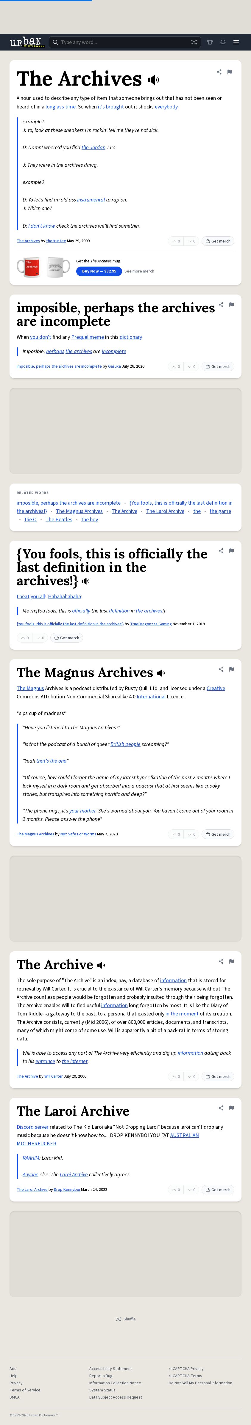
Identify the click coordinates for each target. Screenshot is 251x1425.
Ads (13, 1369)
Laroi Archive (74, 1174)
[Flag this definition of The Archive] (231, 961)
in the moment (182, 1014)
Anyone (30, 1174)
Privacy (16, 1383)
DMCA (15, 1397)
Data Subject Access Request (115, 1397)
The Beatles (59, 519)
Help (14, 1376)
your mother (82, 811)
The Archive (124, 511)
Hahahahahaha (64, 596)
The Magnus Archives (79, 511)
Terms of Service (25, 1390)
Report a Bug (101, 1376)
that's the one (51, 761)
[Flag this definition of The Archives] (229, 72)
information (173, 980)
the (197, 511)
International (151, 696)
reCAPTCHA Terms (185, 1376)
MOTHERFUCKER (36, 1143)
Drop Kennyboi (67, 1190)
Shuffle (125, 1319)
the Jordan (93, 147)
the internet (75, 1061)
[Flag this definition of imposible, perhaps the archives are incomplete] (231, 304)
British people (125, 744)
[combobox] (125, 42)
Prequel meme (87, 337)
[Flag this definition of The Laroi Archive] (231, 1108)
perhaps (55, 351)
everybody (166, 107)
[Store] (210, 42)
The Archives (28, 241)
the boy (89, 519)
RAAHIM (31, 1158)
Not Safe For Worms (78, 834)
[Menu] (236, 42)
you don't (40, 337)
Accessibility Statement (110, 1369)
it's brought (111, 107)
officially (81, 611)
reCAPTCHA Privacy (186, 1369)
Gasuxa (114, 366)
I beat (23, 596)
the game (220, 511)
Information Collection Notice (115, 1383)
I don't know (41, 226)
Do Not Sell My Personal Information (200, 1383)
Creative (216, 688)
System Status (102, 1390)
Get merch (217, 241)
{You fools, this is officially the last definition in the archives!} (70, 624)
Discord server (33, 1127)
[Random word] (193, 42)
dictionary (131, 337)
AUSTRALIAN (184, 1135)
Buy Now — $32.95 (99, 271)
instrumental (91, 200)
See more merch (139, 271)
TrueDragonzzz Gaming (151, 624)
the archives (79, 351)
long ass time (61, 107)
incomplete (114, 351)
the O (30, 519)
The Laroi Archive (165, 511)
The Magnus (30, 688)
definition (119, 611)
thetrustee (56, 241)
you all (38, 596)
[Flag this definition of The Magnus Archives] (231, 669)
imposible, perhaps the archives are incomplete (59, 366)
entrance (45, 1061)
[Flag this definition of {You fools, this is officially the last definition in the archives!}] (231, 550)
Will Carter (53, 1076)
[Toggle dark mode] (223, 42)
